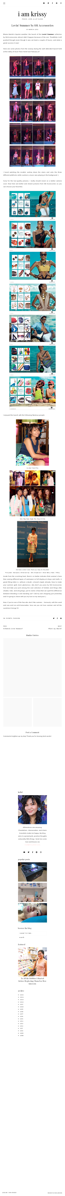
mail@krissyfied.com (32, 845)
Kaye (27, 518)
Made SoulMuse (55, 1193)
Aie (44, 518)
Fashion (16, 618)
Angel (31, 518)
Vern (21, 518)
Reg (24, 518)
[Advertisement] (32, 1058)
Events (9, 618)
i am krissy (32, 14)
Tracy (38, 518)
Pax (35, 518)
